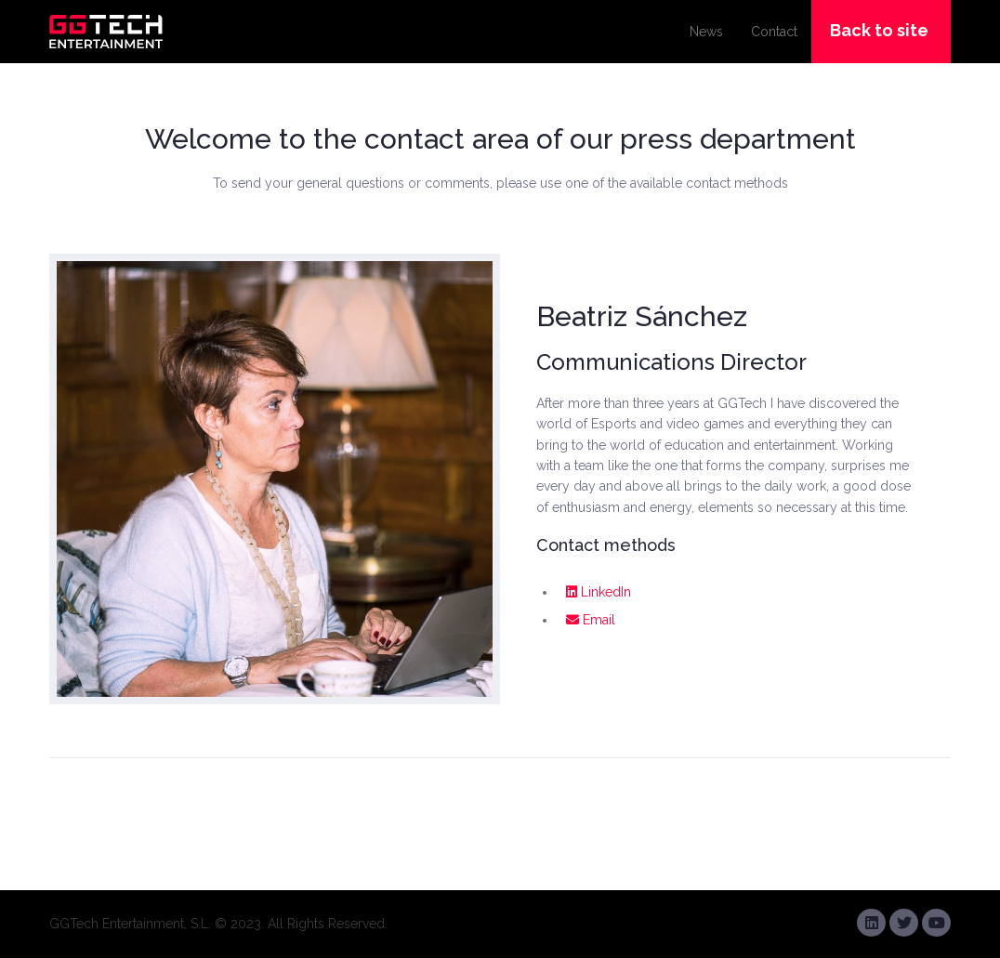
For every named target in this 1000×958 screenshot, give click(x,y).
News (706, 31)
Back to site (879, 30)
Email (590, 619)
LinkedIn (598, 591)
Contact (774, 31)
